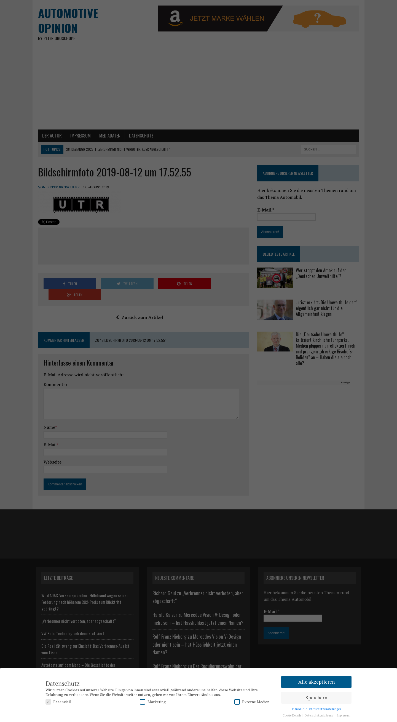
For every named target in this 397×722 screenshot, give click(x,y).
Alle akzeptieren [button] (316, 682)
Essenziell (58, 701)
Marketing (153, 701)
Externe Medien (251, 701)
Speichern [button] (316, 697)
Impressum (343, 715)
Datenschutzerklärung (319, 715)
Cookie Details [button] (292, 715)
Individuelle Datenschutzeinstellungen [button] (316, 709)
